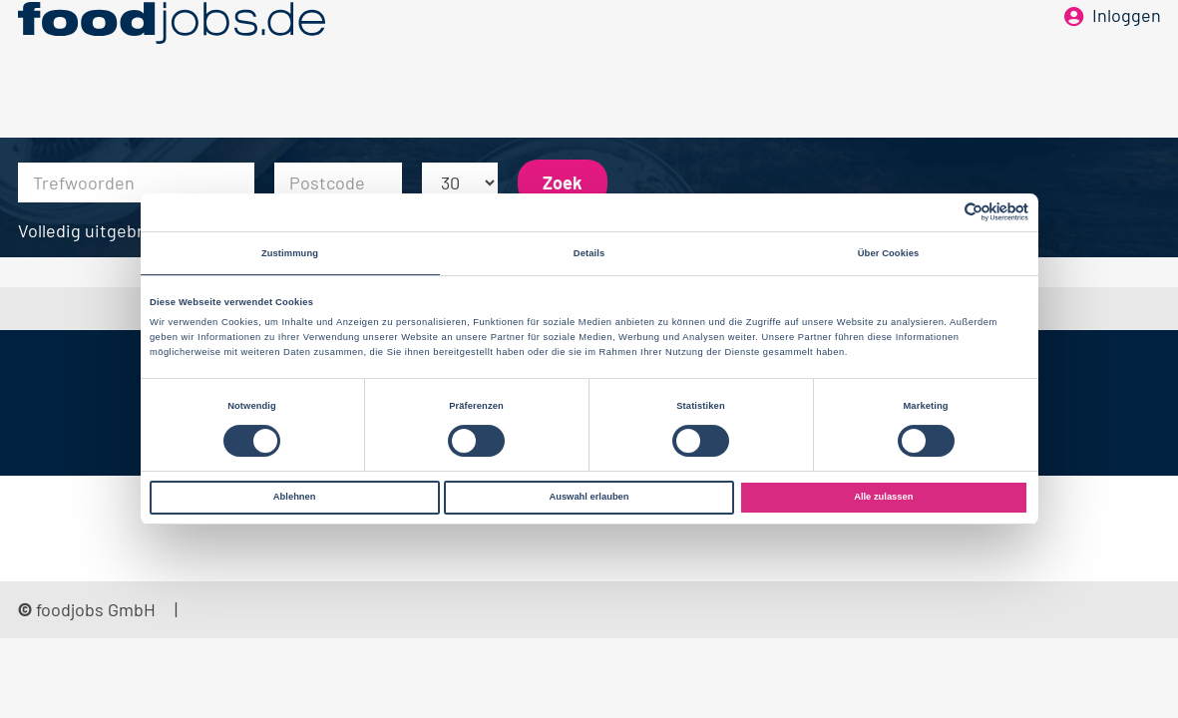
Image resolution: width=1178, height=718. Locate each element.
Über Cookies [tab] (889, 253)
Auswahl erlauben (588, 497)
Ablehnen (294, 497)
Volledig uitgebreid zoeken (123, 230)
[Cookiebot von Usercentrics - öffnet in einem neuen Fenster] (941, 211)
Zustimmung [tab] (289, 253)
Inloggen (1126, 48)
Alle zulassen (883, 497)
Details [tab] (589, 253)
